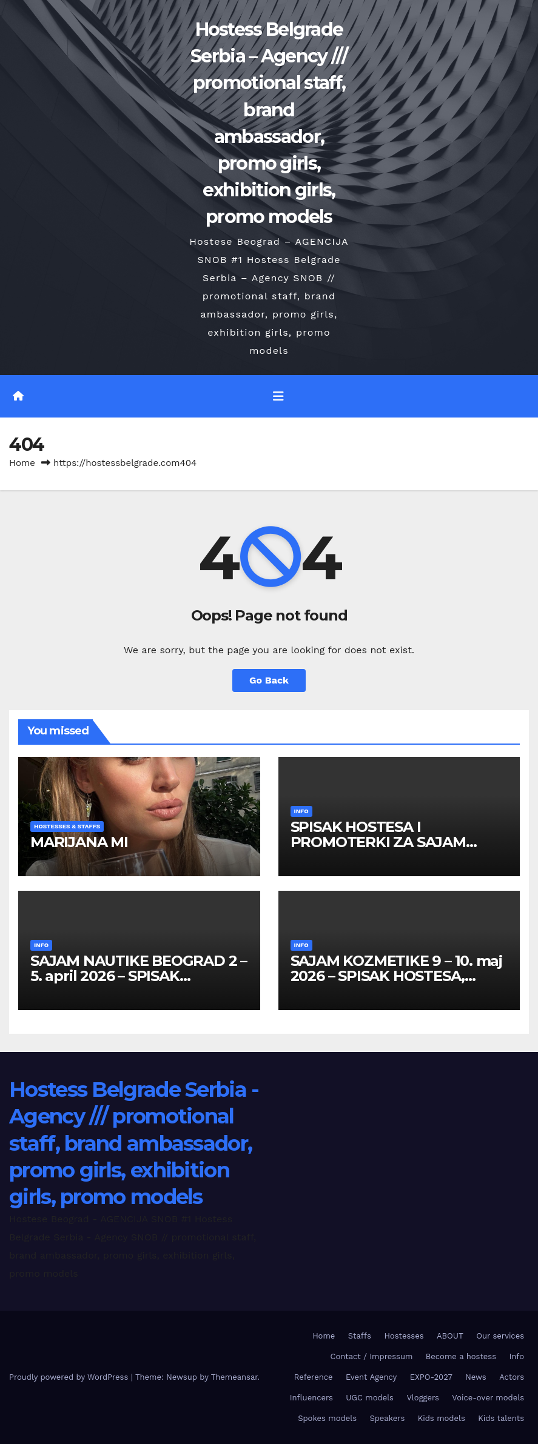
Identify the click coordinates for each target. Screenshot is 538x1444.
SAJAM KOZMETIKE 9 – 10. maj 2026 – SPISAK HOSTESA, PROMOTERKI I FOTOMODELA (398, 976)
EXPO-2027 (431, 1377)
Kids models (441, 1418)
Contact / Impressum (372, 1356)
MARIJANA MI (79, 842)
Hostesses (403, 1335)
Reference (313, 1377)
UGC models (370, 1397)
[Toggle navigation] (278, 396)
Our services (500, 1335)
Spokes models (327, 1418)
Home (22, 462)
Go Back (269, 680)
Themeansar (234, 1377)
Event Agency (371, 1377)
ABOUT (450, 1335)
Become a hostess (461, 1356)
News (475, 1377)
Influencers (311, 1397)
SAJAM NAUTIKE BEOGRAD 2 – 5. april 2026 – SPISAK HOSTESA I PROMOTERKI (138, 976)
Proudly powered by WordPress (70, 1377)
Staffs (359, 1335)
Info (301, 811)
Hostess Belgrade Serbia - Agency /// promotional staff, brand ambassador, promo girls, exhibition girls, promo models (134, 1143)
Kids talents (501, 1418)
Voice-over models (488, 1397)
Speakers (387, 1418)
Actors (511, 1377)
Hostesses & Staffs (67, 826)
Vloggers (422, 1397)
